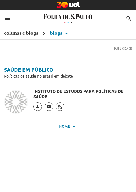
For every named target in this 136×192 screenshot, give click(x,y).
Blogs (60, 33)
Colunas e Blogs (21, 33)
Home (68, 126)
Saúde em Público (28, 70)
